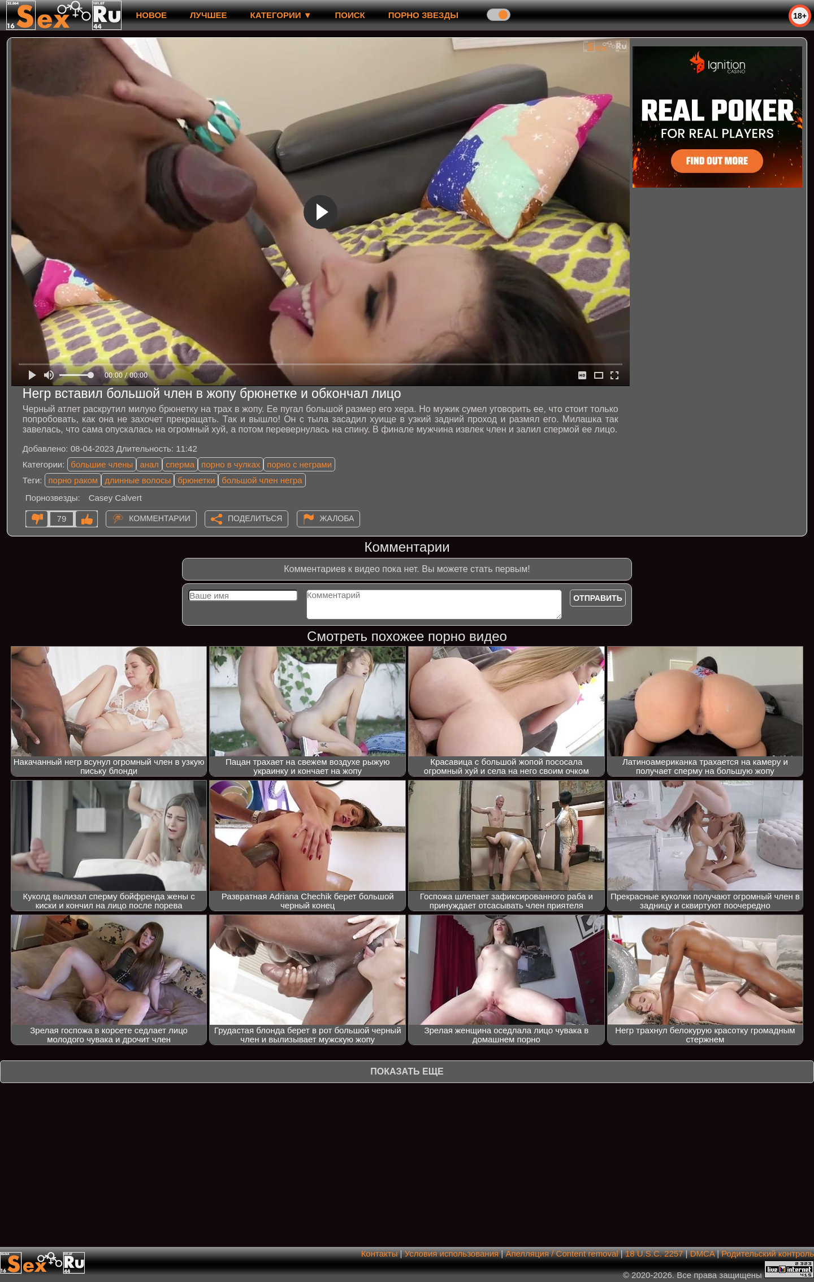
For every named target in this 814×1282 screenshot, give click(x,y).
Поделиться (255, 518)
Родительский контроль (767, 1253)
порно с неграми (299, 464)
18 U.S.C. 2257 (654, 1253)
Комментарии (159, 518)
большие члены (102, 464)
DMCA (702, 1253)
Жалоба (337, 518)
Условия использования (452, 1253)
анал (149, 464)
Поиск (350, 15)
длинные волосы (138, 480)
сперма (180, 464)
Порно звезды (423, 15)
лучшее (208, 15)
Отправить (597, 598)
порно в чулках (230, 464)
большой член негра (262, 480)
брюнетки (196, 480)
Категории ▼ (281, 15)
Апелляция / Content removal (561, 1253)
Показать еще (406, 1071)
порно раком (73, 480)
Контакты (379, 1253)
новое (151, 15)
